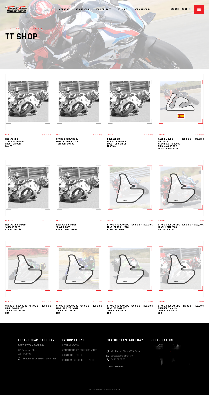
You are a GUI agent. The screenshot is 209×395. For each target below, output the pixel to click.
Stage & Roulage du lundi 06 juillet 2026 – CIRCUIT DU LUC (16, 309)
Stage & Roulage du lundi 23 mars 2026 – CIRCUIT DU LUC (67, 141)
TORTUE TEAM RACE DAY (111, 389)
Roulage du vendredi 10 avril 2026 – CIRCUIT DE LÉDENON (116, 142)
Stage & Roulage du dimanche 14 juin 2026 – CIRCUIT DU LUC (169, 309)
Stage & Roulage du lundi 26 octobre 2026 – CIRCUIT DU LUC (118, 309)
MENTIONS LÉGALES (72, 355)
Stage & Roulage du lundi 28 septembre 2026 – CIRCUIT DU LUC (67, 309)
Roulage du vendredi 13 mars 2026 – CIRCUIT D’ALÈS (14, 142)
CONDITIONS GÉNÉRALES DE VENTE (79, 350)
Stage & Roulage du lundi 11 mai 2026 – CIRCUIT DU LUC (169, 227)
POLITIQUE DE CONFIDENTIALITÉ (78, 360)
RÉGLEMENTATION (71, 345)
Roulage (9, 135)
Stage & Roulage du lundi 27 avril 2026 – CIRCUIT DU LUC (118, 227)
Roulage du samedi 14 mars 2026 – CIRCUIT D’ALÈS (15, 227)
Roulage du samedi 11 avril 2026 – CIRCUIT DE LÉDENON (66, 227)
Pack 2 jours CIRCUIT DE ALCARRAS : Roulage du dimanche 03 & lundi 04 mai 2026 (169, 143)
